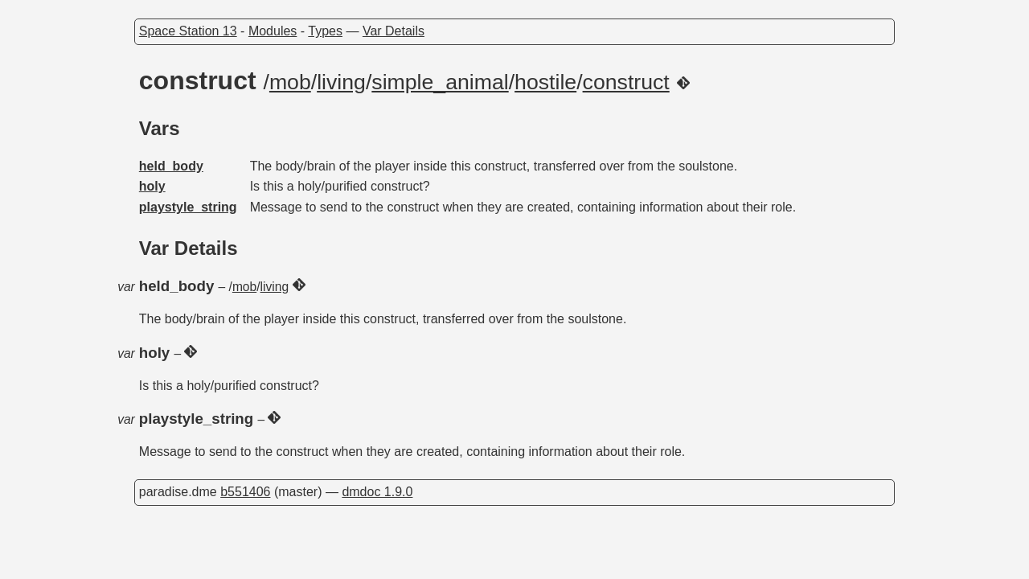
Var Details (393, 31)
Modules (272, 31)
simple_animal (439, 82)
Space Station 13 (188, 31)
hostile (545, 82)
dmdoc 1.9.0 (377, 492)
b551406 (245, 492)
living (341, 82)
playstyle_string (188, 207)
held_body (171, 166)
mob (290, 82)
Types (325, 31)
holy (152, 186)
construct (626, 82)
